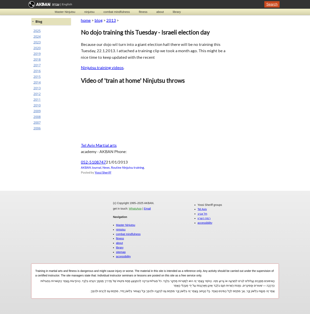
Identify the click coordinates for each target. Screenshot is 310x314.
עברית (56, 4)
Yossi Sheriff (103, 172)
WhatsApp (135, 208)
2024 (37, 36)
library (177, 11)
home (86, 20)
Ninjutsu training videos (102, 67)
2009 (37, 111)
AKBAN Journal (91, 167)
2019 (37, 54)
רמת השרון (204, 218)
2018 (37, 59)
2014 (37, 82)
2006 (37, 128)
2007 (37, 122)
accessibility (123, 256)
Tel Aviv (202, 209)
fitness (143, 11)
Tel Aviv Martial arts (99, 145)
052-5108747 (93, 162)
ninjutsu (89, 11)
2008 (37, 117)
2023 (37, 42)
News (106, 167)
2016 (37, 71)
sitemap (121, 252)
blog (99, 20)
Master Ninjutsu (65, 11)
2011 (37, 99)
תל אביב (202, 213)
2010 (37, 105)
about (160, 11)
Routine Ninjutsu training (127, 167)
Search (272, 4)
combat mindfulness (116, 11)
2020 (37, 48)
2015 (37, 77)
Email (147, 208)
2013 (111, 20)
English (67, 4)
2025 (37, 31)
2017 (37, 65)
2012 (37, 94)
